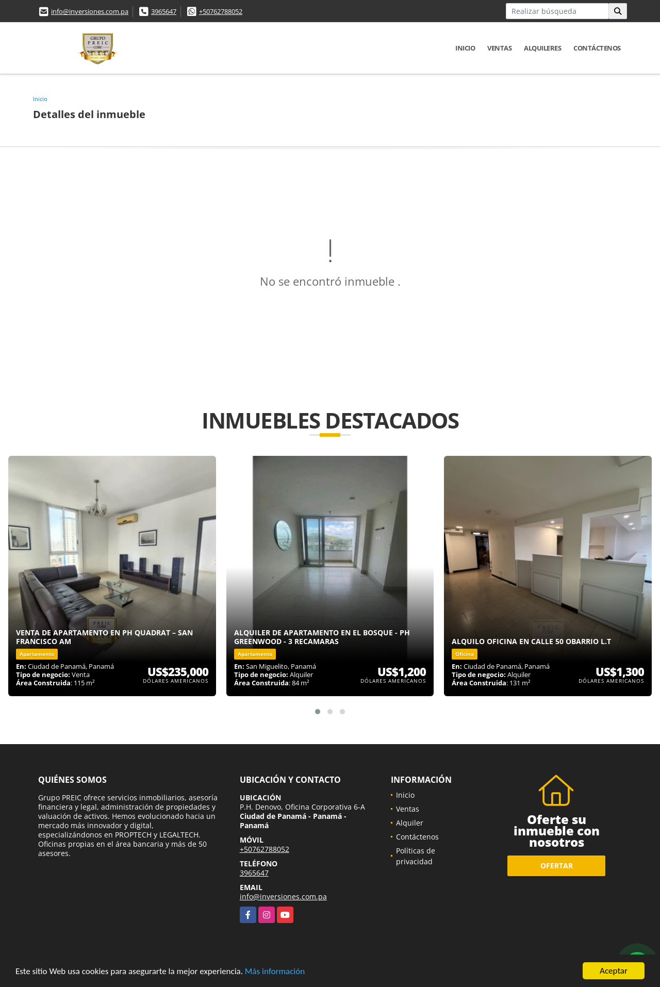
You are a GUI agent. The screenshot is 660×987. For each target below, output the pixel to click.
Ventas (499, 48)
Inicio (465, 48)
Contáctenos (597, 48)
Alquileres (542, 48)
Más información (275, 972)
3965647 (163, 11)
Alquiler (409, 823)
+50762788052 (220, 11)
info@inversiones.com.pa (89, 11)
